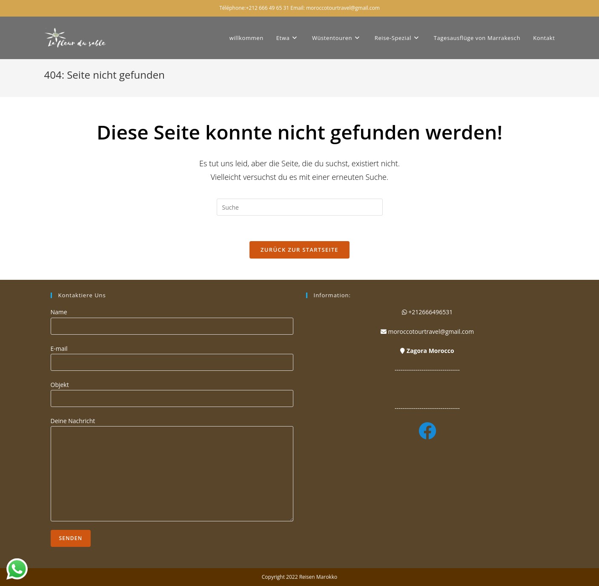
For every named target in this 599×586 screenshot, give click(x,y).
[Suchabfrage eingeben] (300, 207)
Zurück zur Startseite (299, 249)
